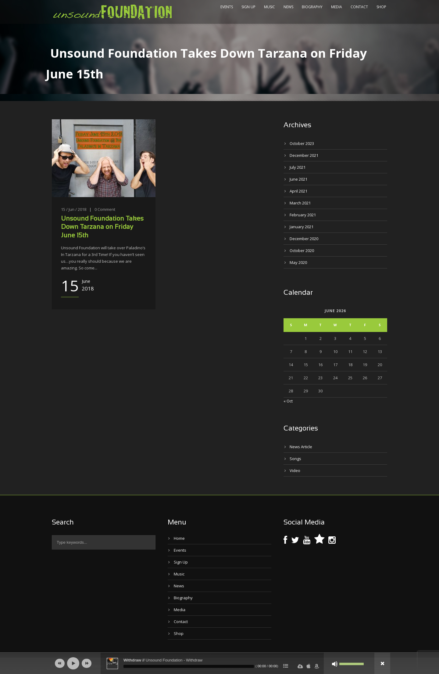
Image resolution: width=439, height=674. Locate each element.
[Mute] (335, 664)
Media (336, 6)
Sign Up (248, 6)
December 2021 (304, 155)
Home (179, 538)
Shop (381, 6)
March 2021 (300, 203)
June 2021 (298, 179)
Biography (312, 6)
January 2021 (301, 226)
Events (226, 6)
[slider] (188, 666)
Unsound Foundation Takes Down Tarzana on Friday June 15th (102, 227)
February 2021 (303, 215)
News (288, 6)
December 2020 (304, 238)
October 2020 (302, 250)
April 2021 (298, 191)
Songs (295, 458)
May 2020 (298, 262)
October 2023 (302, 143)
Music (269, 6)
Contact (359, 6)
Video (295, 470)
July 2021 (297, 167)
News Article (301, 446)
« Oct (288, 401)
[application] (219, 663)
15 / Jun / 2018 (73, 209)
